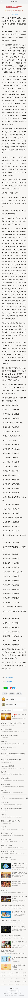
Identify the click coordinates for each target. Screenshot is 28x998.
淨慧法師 (3, 984)
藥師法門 (17, 984)
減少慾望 (24, 975)
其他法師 (3, 975)
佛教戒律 (24, 984)
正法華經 (9, 681)
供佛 (10, 975)
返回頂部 (16, 990)
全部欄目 (12, 693)
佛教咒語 (24, 981)
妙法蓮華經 (9, 677)
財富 (24, 978)
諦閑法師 (3, 978)
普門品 (17, 972)
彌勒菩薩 (17, 978)
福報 (3, 981)
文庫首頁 (5, 693)
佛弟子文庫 (14, 1)
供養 (17, 975)
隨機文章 (19, 693)
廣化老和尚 (17, 981)
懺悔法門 (3, 972)
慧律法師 (10, 978)
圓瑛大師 (10, 984)
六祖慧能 (10, 981)
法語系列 (10, 972)
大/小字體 (12, 14)
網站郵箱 (19, 990)
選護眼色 (16, 14)
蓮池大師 (24, 972)
